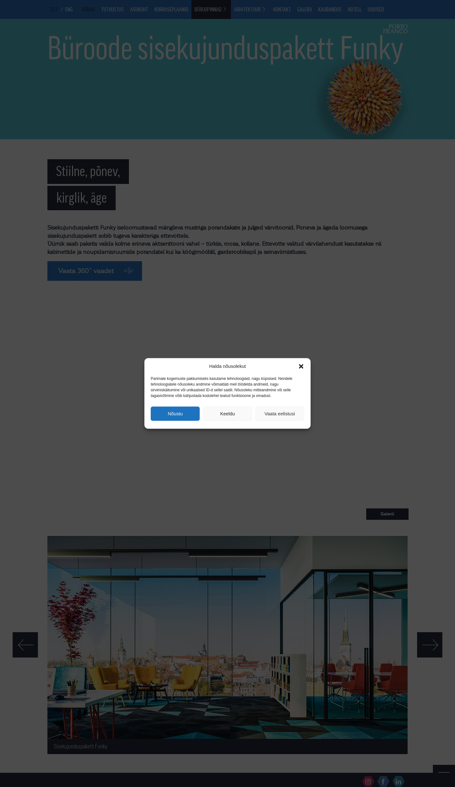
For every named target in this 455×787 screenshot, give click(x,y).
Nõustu (175, 413)
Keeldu (227, 413)
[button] (301, 366)
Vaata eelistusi (279, 413)
